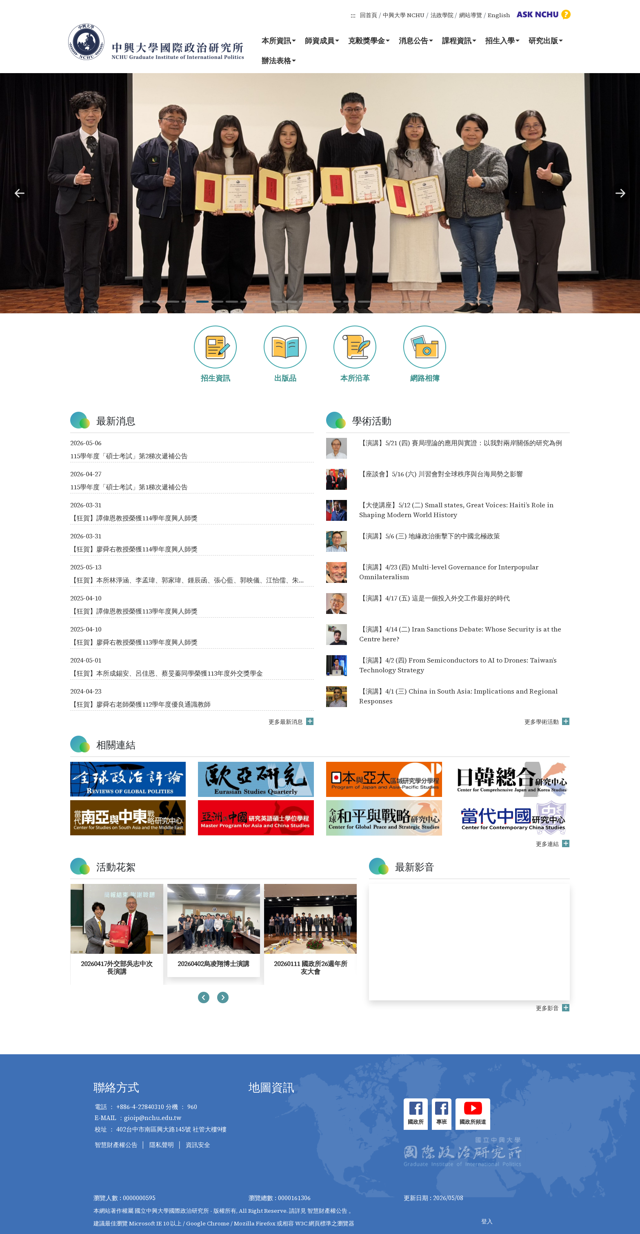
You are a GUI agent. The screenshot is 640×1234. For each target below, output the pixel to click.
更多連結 (548, 844)
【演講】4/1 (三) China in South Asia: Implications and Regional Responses (458, 696)
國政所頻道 (473, 1121)
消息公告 (416, 40)
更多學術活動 (542, 722)
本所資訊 (279, 40)
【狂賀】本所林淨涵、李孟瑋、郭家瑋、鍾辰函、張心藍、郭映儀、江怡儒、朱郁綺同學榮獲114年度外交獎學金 (187, 580)
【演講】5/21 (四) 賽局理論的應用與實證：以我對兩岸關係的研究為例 (460, 442)
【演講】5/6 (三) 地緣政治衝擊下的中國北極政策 (429, 535)
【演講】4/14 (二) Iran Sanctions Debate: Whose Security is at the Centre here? (460, 634)
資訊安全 (198, 1144)
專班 (441, 1121)
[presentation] (203, 998)
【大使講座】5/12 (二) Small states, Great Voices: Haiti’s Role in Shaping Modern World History (456, 509)
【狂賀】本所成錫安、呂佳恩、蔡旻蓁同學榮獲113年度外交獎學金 (166, 673)
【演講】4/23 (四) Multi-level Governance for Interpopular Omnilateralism (448, 571)
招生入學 (502, 40)
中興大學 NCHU (403, 15)
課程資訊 (459, 40)
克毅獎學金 (369, 40)
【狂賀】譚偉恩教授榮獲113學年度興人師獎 (134, 611)
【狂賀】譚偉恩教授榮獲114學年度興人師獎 (134, 517)
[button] (19, 193)
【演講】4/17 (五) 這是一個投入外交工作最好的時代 (434, 598)
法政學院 (442, 15)
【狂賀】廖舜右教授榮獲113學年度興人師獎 (134, 642)
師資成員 (322, 40)
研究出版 (546, 40)
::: (353, 15)
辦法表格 (279, 60)
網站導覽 (470, 15)
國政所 (416, 1121)
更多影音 (548, 1008)
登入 (487, 1221)
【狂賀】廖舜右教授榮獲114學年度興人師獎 (134, 548)
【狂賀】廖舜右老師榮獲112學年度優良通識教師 (140, 704)
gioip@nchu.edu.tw (153, 1118)
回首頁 (368, 15)
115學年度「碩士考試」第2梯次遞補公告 (129, 455)
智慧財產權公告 (116, 1144)
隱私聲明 (161, 1144)
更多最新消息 (286, 722)
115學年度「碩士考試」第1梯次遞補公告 (129, 486)
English (499, 15)
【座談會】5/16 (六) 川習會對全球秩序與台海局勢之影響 (441, 473)
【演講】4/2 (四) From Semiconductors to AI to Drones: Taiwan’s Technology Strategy (458, 665)
